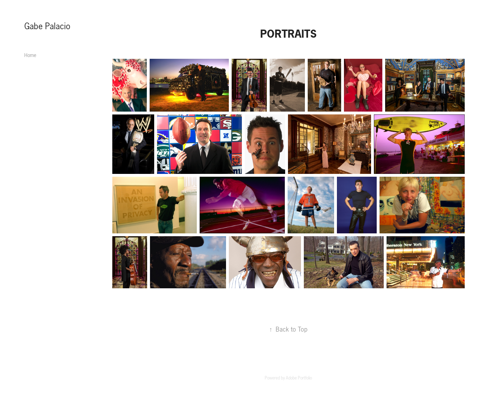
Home (30, 55)
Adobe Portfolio (299, 378)
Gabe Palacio (47, 26)
